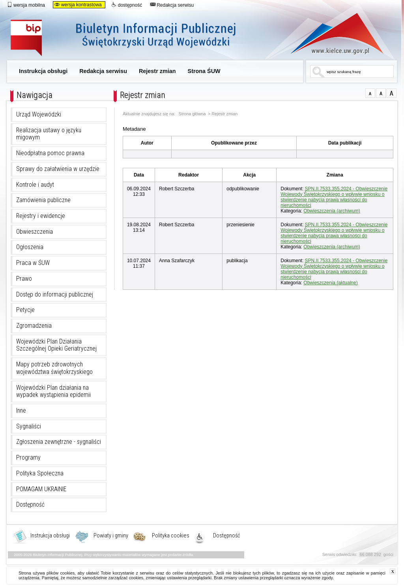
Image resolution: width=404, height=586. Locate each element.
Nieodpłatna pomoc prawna (50, 153)
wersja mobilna (26, 5)
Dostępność (30, 504)
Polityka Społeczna (40, 473)
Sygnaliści (28, 426)
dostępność (126, 5)
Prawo (24, 278)
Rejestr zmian (157, 71)
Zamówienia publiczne (43, 200)
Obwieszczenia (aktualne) (330, 282)
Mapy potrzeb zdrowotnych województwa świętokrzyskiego (54, 368)
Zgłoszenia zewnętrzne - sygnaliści (58, 441)
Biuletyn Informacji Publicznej (132, 38)
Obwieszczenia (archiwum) (331, 211)
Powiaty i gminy (111, 536)
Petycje (25, 310)
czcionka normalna (370, 93)
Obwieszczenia (34, 231)
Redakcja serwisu (172, 5)
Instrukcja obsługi (43, 71)
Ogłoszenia (29, 247)
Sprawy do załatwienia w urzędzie (57, 169)
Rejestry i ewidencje (40, 216)
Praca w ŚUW (33, 263)
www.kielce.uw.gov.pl (331, 33)
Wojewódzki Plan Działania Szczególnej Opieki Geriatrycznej (56, 345)
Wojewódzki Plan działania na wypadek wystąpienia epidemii (53, 391)
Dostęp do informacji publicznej (54, 294)
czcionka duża (392, 93)
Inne (21, 410)
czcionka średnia (381, 93)
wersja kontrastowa (78, 5)
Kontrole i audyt (35, 184)
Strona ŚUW (204, 71)
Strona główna (192, 114)
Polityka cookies (170, 536)
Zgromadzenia (34, 325)
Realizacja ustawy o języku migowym (48, 134)
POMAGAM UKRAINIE (41, 489)
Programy (28, 457)
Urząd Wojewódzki (38, 114)
